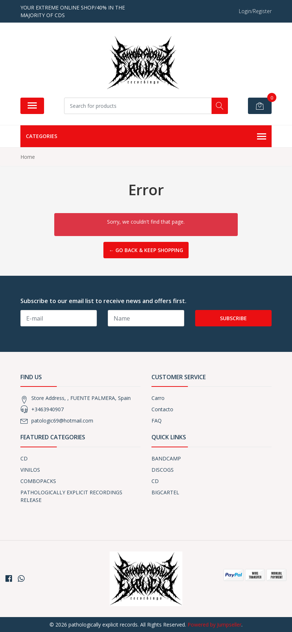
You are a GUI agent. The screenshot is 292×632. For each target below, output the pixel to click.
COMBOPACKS (38, 481)
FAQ (156, 420)
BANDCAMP (166, 458)
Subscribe (233, 318)
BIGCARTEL (165, 492)
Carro (158, 397)
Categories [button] (146, 137)
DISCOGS (162, 469)
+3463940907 (47, 409)
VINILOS (30, 469)
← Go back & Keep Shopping (146, 250)
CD (24, 458)
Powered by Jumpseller (214, 624)
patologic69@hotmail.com (62, 420)
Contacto (162, 409)
